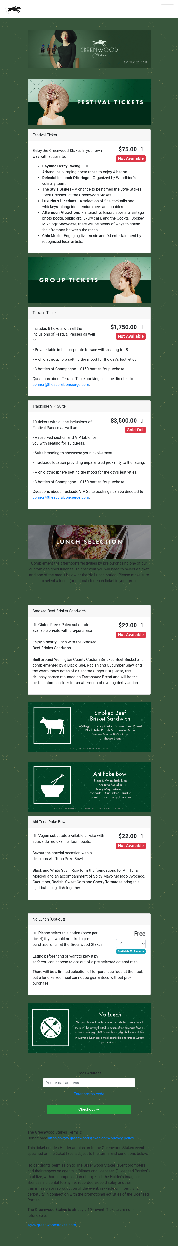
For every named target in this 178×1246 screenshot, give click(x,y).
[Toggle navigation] (167, 9)
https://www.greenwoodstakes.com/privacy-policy (91, 1138)
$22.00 (132, 625)
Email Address (89, 1073)
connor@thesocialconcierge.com (61, 384)
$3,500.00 (127, 420)
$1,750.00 (127, 327)
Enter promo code (89, 1094)
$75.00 (132, 149)
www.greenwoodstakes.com (52, 1225)
